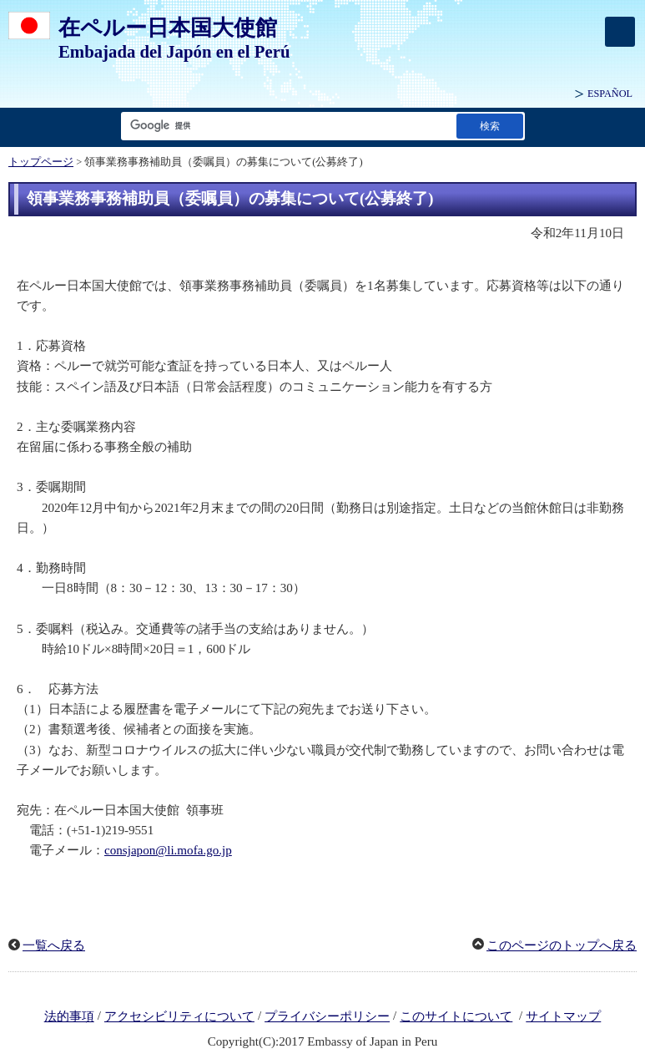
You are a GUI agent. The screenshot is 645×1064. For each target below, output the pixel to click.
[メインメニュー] (620, 32)
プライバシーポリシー (327, 1016)
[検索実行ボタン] (489, 126)
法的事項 (69, 1016)
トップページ (40, 162)
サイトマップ (563, 1016)
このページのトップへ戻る (561, 945)
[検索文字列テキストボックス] (285, 126)
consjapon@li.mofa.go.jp (168, 850)
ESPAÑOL (609, 93)
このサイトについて (456, 1016)
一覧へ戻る (54, 945)
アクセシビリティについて (179, 1016)
